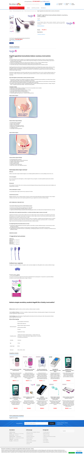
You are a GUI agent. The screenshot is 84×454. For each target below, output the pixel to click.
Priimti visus (72, 452)
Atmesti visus (79, 452)
